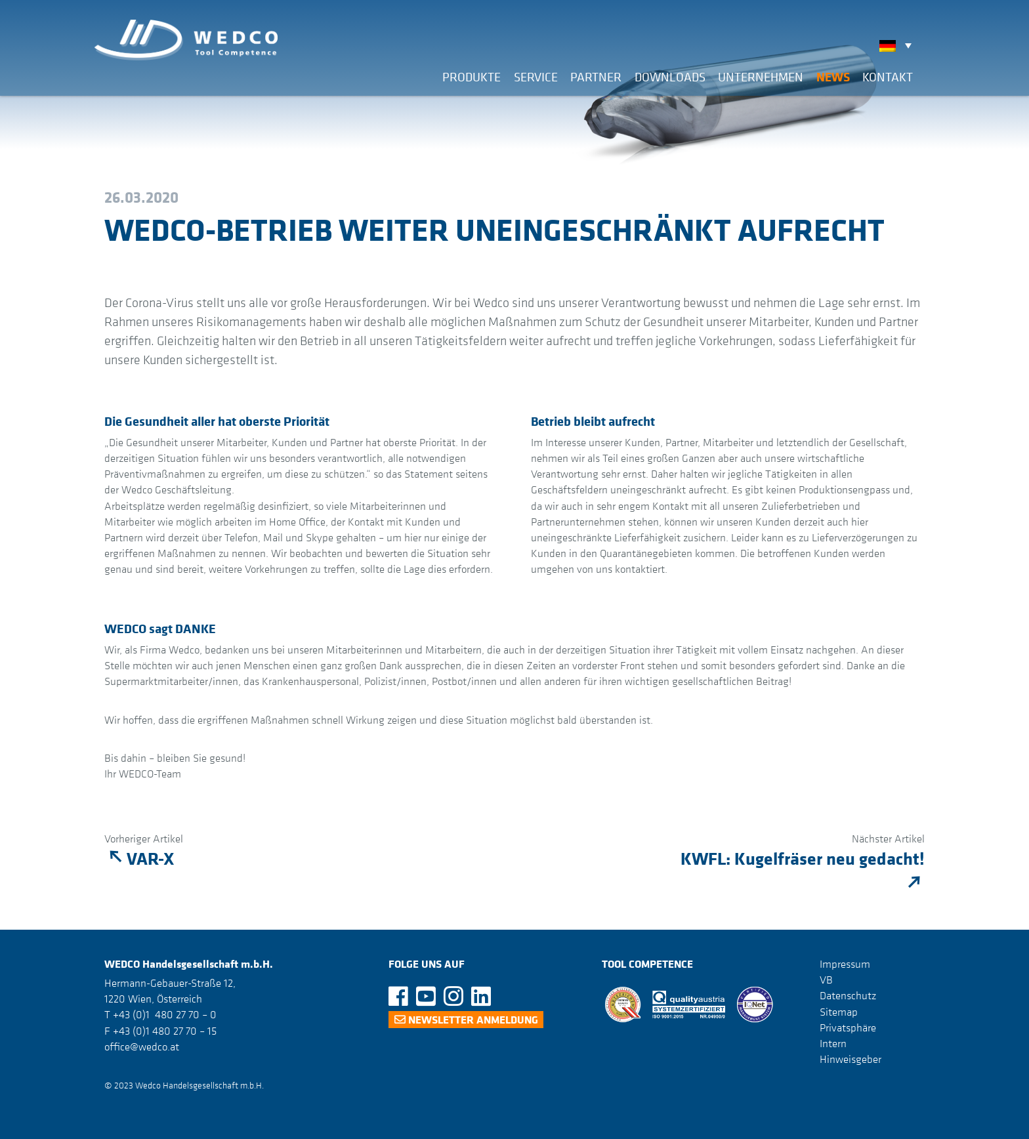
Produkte (471, 77)
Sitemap (839, 1011)
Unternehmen (760, 77)
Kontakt (887, 77)
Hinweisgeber (850, 1059)
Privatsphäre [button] (848, 1027)
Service (536, 77)
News (833, 76)
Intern (833, 1043)
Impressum (845, 963)
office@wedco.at (141, 1046)
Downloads (670, 77)
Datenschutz (848, 995)
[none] (898, 45)
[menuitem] (898, 45)
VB (826, 979)
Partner (595, 77)
